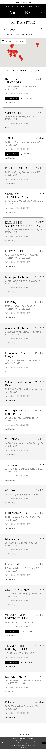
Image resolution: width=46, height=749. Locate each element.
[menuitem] (15, 6)
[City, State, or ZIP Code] (23, 29)
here (24, 747)
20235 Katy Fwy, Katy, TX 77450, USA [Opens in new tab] (24, 494)
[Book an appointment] (15, 6)
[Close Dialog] (2, 743)
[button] (3, 12)
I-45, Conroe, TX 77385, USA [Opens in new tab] (19, 653)
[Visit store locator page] (34, 6)
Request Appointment (23, 2)
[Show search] (42, 12)
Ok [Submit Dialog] (44, 743)
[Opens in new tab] (10, 102)
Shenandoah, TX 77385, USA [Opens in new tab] (19, 623)
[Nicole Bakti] (23, 12)
